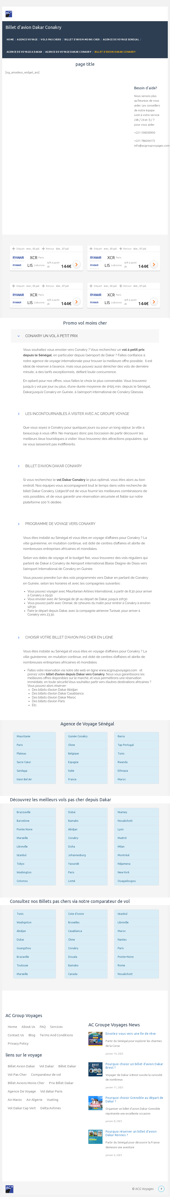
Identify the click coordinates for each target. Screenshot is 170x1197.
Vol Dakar (46, 1066)
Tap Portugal (126, 744)
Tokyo (20, 863)
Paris (20, 744)
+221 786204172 (144, 140)
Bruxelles (73, 922)
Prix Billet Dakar (61, 1083)
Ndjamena (124, 863)
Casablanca (75, 931)
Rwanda (123, 762)
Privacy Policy (18, 1043)
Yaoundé (73, 863)
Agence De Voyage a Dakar (24, 52)
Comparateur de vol (46, 1074)
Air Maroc (15, 1100)
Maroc (122, 779)
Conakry (73, 838)
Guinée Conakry (78, 736)
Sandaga (22, 770)
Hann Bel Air (24, 779)
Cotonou (22, 881)
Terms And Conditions (56, 1035)
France (72, 779)
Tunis (121, 753)
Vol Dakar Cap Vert (22, 1108)
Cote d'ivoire (76, 913)
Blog (31, 1035)
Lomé (71, 881)
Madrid (122, 838)
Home (10, 39)
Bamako (73, 820)
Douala (72, 956)
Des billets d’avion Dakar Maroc (54, 697)
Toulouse (22, 965)
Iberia (121, 736)
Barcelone (23, 820)
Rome (121, 965)
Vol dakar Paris (51, 1091)
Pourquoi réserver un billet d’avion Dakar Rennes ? (131, 1133)
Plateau (21, 753)
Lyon (121, 829)
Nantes (122, 939)
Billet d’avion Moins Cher (82, 39)
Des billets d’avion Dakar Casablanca (58, 693)
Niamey (122, 812)
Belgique (73, 753)
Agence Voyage (27, 39)
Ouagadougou (127, 881)
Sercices (56, 1027)
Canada (72, 974)
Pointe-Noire (126, 956)
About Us (28, 1027)
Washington (24, 872)
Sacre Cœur (24, 762)
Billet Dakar (67, 1066)
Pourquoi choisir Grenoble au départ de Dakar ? (134, 1099)
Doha (71, 846)
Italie (71, 770)
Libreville (22, 846)
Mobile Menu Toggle (160, 14)
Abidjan (72, 829)
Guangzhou (24, 948)
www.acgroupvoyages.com (118, 670)
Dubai (20, 939)
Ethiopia (123, 770)
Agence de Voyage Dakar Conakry (68, 52)
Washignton (24, 922)
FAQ (43, 1027)
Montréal (123, 855)
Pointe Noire (25, 829)
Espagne (73, 762)
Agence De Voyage (22, 1091)
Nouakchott (125, 820)
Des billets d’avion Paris (48, 701)
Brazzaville (24, 812)
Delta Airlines (50, 1108)
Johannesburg (77, 855)
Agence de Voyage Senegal (121, 39)
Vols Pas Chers (51, 39)
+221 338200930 (144, 132)
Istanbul (21, 855)
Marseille (22, 838)
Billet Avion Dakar (21, 1066)
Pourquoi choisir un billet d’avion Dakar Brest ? (134, 1065)
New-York (123, 872)
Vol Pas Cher (17, 1074)
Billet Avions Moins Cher (26, 1083)
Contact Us (16, 1035)
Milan (121, 846)
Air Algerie (34, 1100)
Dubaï (71, 812)
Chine (71, 744)
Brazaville (23, 956)
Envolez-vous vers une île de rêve (131, 1033)
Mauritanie (23, 736)
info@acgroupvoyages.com (152, 145)
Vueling (52, 1100)
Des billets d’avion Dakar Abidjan (55, 689)
